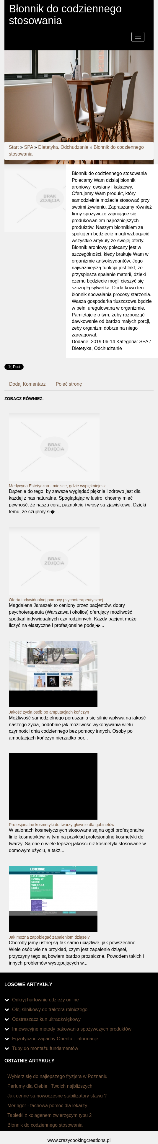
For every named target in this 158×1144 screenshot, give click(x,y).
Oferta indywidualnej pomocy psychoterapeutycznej (56, 599)
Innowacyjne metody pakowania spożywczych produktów (71, 1028)
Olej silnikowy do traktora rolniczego (49, 1009)
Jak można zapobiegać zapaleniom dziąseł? (49, 937)
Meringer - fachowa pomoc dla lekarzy (47, 1105)
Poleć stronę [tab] (69, 384)
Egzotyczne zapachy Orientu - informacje (55, 1038)
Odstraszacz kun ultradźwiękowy (46, 1019)
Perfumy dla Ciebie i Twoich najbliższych (49, 1086)
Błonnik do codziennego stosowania (44, 1125)
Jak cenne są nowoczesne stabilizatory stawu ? (57, 1095)
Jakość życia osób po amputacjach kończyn (49, 712)
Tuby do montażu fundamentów (45, 1048)
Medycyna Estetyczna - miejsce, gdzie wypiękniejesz (57, 485)
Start (14, 147)
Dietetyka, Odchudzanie (63, 147)
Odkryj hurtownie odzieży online (45, 999)
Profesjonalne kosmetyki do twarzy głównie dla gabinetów (61, 824)
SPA (28, 147)
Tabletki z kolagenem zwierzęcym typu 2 (49, 1115)
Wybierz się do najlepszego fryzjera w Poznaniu (57, 1076)
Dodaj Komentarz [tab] (27, 384)
